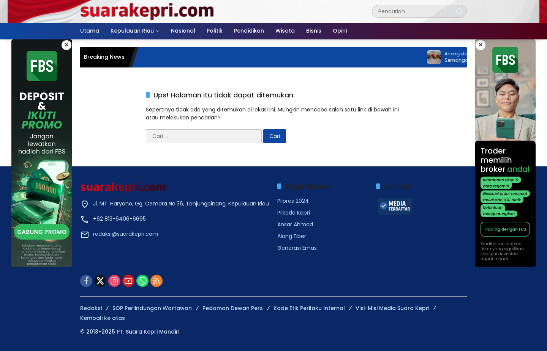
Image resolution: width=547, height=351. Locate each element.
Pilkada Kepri (293, 212)
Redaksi (91, 308)
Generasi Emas (297, 248)
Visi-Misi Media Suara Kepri (392, 308)
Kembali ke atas (102, 318)
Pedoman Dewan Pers (232, 308)
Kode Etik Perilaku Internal (309, 308)
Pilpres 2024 (293, 201)
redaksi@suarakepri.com (125, 234)
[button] (459, 11)
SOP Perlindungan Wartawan (152, 308)
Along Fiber (291, 236)
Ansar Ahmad (295, 224)
